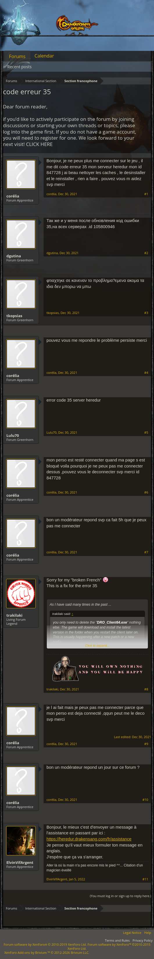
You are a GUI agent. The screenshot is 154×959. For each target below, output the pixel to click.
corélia (12, 196)
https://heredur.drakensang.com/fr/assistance (88, 839)
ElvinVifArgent (19, 862)
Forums (17, 56)
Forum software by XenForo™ (109, 946)
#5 (146, 432)
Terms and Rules (117, 940)
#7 (146, 552)
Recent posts (19, 66)
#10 (145, 800)
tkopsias (14, 315)
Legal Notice (132, 932)
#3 (146, 313)
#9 (146, 744)
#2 (146, 253)
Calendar (44, 56)
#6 (146, 492)
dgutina (13, 256)
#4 (146, 373)
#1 (146, 194)
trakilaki (14, 615)
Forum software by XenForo (45, 944)
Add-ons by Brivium (46, 952)
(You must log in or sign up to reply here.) (120, 896)
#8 (146, 689)
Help (147, 932)
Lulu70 (12, 435)
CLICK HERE (39, 144)
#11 (145, 879)
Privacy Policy (142, 940)
